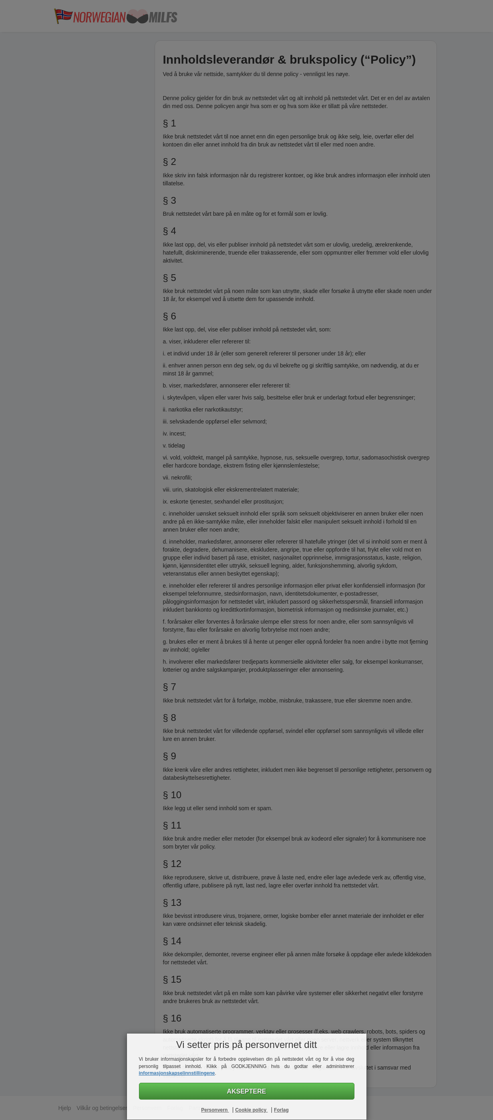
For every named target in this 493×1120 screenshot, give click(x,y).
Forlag (281, 1110)
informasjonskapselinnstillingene (177, 1073)
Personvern (215, 1110)
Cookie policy (251, 1110)
